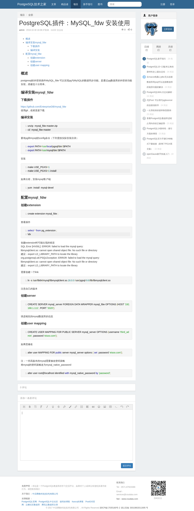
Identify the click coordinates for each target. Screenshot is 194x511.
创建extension (37, 57)
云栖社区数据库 (33, 505)
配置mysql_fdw (34, 53)
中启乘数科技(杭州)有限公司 (45, 494)
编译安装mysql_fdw (36, 42)
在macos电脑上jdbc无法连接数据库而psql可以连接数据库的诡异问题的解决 (160, 82)
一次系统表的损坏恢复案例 (159, 110)
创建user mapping (39, 65)
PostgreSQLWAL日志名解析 (159, 92)
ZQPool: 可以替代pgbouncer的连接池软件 (159, 102)
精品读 (64, 4)
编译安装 (35, 50)
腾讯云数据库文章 (50, 505)
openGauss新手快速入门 (158, 154)
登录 (172, 4)
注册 (162, 4)
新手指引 (88, 4)
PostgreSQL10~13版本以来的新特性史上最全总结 (160, 69)
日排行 (146, 48)
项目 (75, 4)
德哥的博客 (65, 501)
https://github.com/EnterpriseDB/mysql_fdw (43, 106)
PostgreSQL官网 (29, 501)
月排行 (170, 48)
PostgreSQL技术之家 (31, 4)
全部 (30, 15)
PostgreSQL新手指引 (156, 59)
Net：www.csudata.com (127, 499)
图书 (100, 4)
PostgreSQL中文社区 (48, 501)
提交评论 (127, 465)
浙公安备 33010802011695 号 (134, 508)
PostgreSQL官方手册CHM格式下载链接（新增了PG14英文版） (160, 144)
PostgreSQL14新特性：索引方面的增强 (159, 131)
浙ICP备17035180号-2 (110, 508)
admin (22, 30)
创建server (36, 61)
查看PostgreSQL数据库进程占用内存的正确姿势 (159, 121)
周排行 (158, 48)
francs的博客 (78, 501)
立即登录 (168, 29)
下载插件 (35, 46)
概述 (28, 38)
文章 (53, 4)
